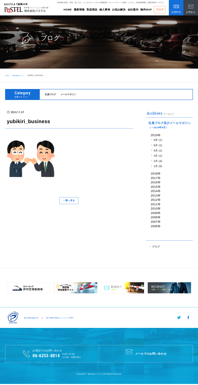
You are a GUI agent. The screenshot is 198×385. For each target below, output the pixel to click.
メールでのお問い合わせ (146, 354)
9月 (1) (158, 140)
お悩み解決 (118, 9)
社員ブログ (51, 94)
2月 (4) (158, 161)
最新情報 (79, 9)
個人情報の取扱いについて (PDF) (63, 318)
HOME (68, 9)
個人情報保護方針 (30, 318)
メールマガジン (71, 94)
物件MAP (146, 9)
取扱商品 (92, 9)
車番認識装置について (25, 75)
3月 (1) (158, 156)
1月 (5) (158, 166)
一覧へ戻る (69, 201)
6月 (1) (158, 145)
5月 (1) (158, 151)
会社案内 (133, 9)
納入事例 (104, 9)
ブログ (160, 9)
